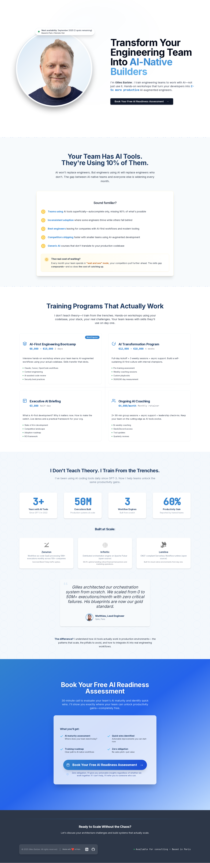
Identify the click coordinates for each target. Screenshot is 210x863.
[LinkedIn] (87, 849)
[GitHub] (93, 849)
